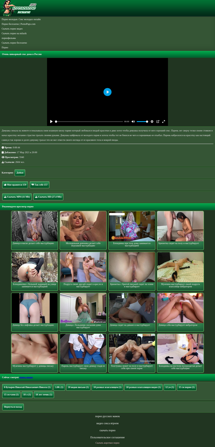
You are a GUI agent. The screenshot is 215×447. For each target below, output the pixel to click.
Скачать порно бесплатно (14, 43)
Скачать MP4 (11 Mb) (17, 196)
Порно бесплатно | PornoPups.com (18, 24)
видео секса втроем (107, 423)
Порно (5, 47)
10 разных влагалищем (107, 387)
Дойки (19, 172)
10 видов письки (78, 387)
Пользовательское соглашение (107, 437)
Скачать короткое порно (107, 443)
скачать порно (107, 430)
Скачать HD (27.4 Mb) (48, 196)
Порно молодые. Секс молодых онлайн (21, 19)
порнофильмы (9, 38)
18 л (27, 394)
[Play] (51, 121)
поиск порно (26, 377)
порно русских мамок (107, 416)
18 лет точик (44, 394)
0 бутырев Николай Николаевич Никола (27, 387)
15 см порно (187, 387)
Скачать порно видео (12, 28)
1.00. (59, 387)
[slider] (89, 121)
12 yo (169, 387)
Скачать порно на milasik (14, 33)
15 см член (11, 394)
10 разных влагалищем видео (143, 387)
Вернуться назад (13, 407)
